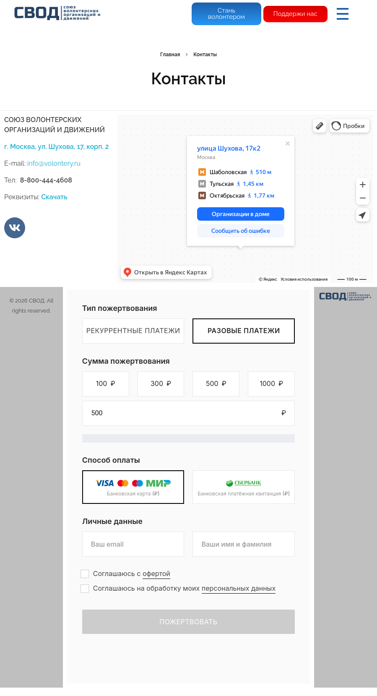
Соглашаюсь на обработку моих (184, 588)
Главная (170, 54)
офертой (156, 573)
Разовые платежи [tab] (244, 330)
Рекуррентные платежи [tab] (133, 330)
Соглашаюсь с (131, 573)
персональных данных (239, 588)
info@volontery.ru (54, 163)
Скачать (54, 197)
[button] (105, 383)
